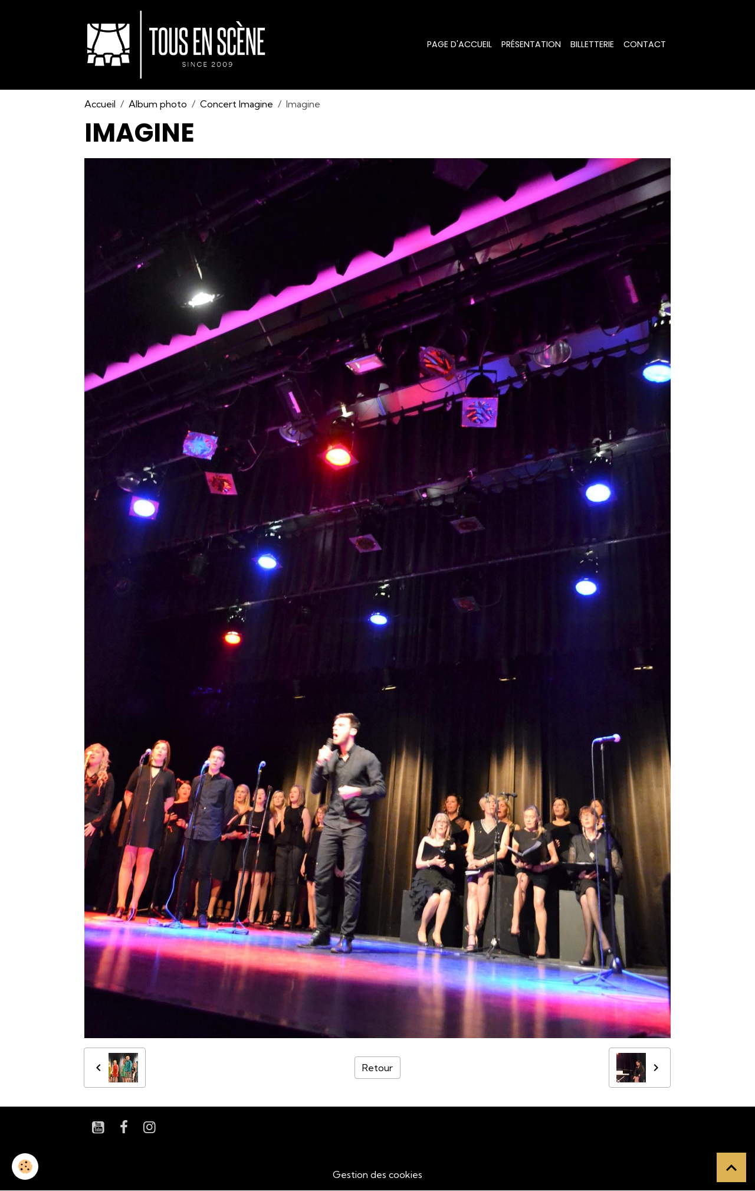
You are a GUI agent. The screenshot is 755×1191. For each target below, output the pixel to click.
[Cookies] (25, 1166)
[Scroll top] (731, 1167)
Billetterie (592, 44)
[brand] (178, 44)
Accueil (100, 104)
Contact (644, 44)
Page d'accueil (459, 44)
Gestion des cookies (377, 1174)
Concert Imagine (236, 104)
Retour (377, 1068)
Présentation (531, 44)
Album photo (158, 104)
